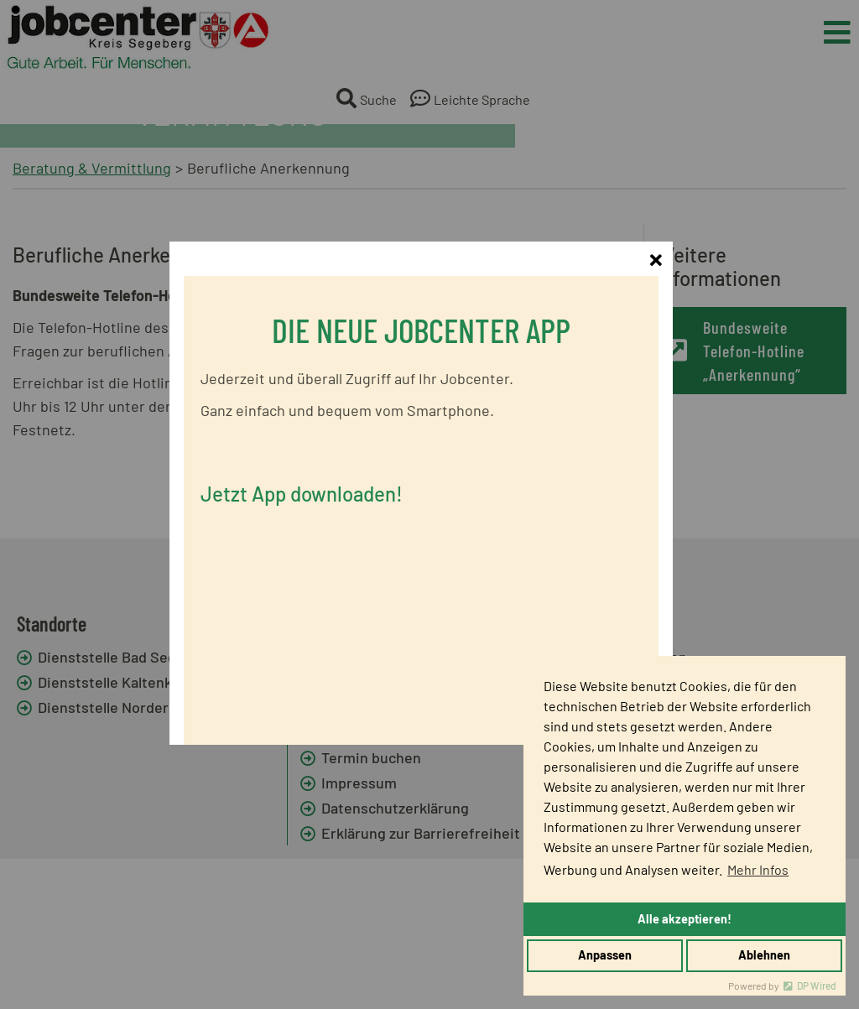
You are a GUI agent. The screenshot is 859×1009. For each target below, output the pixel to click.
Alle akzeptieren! (684, 919)
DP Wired (816, 985)
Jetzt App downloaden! (310, 494)
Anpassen (605, 955)
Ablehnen (764, 955)
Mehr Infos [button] (758, 869)
